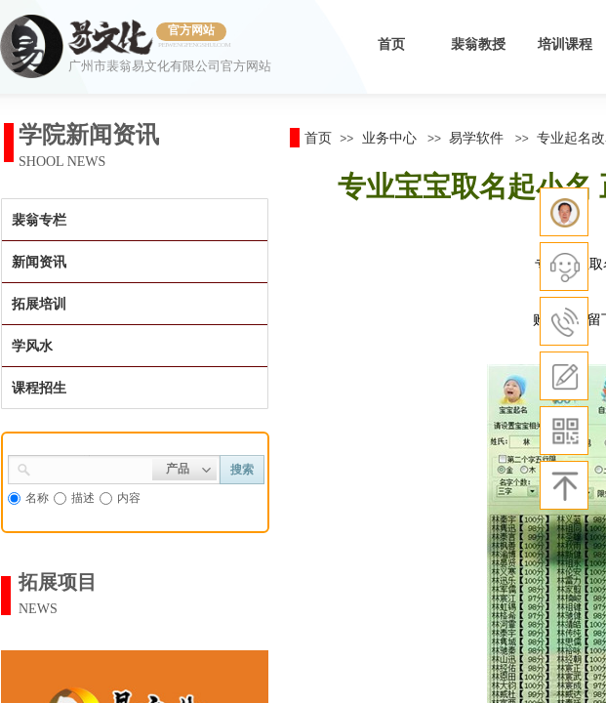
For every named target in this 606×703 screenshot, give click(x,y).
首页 (391, 44)
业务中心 (389, 137)
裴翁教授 (478, 44)
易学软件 (476, 137)
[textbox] (91, 467)
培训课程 (565, 44)
